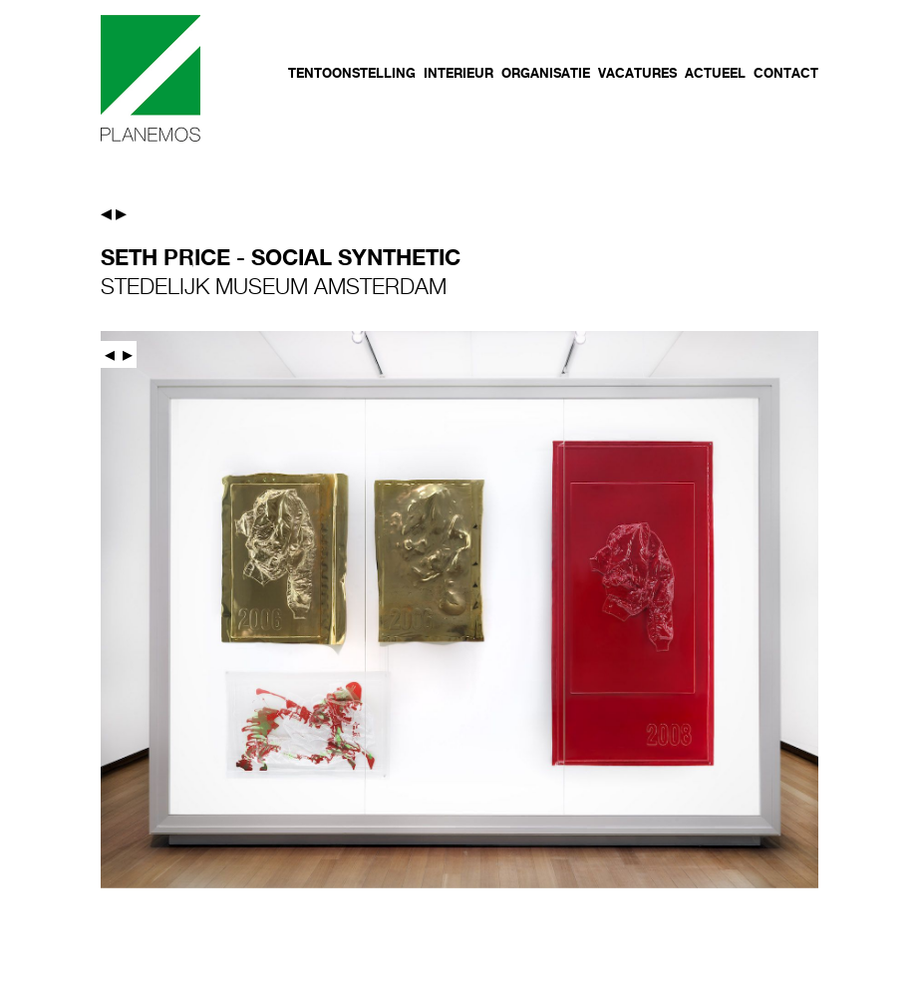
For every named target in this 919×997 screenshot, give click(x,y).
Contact (786, 73)
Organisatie (545, 73)
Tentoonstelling (352, 73)
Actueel (715, 73)
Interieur (458, 73)
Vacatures (637, 73)
